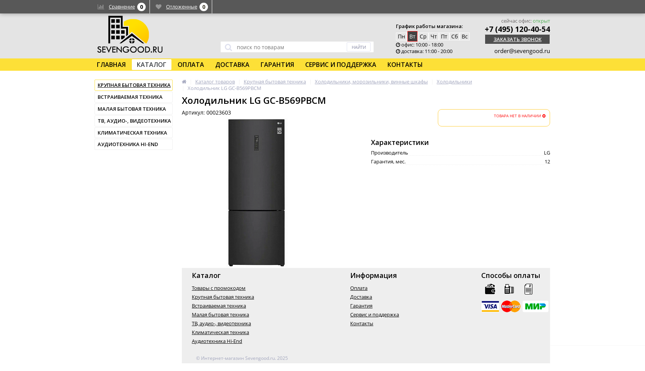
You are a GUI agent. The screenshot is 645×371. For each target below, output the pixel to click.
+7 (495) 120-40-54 (517, 29)
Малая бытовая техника (132, 108)
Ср (423, 36)
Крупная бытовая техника (134, 85)
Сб (454, 36)
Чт (434, 36)
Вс (464, 36)
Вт (412, 36)
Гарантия (277, 64)
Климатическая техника (132, 132)
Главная (111, 64)
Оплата (191, 64)
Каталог (151, 64)
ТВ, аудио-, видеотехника (134, 120)
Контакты (405, 64)
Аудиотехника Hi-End (128, 144)
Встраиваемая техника (130, 96)
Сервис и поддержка (340, 64)
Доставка (232, 64)
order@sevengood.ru (522, 51)
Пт (444, 36)
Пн (401, 36)
